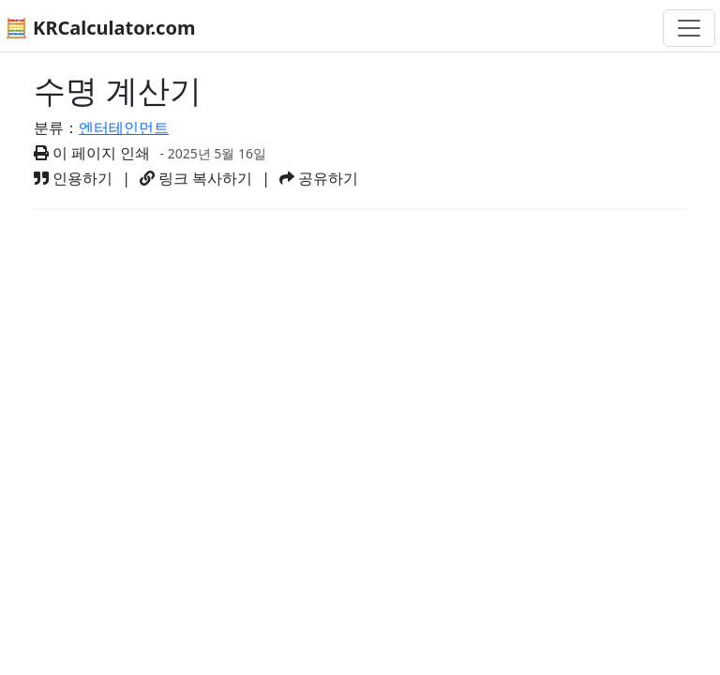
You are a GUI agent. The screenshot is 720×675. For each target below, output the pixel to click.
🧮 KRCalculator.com (100, 27)
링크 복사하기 (196, 178)
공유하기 (318, 178)
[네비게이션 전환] (689, 28)
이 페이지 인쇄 (92, 152)
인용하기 (73, 178)
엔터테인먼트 (124, 127)
